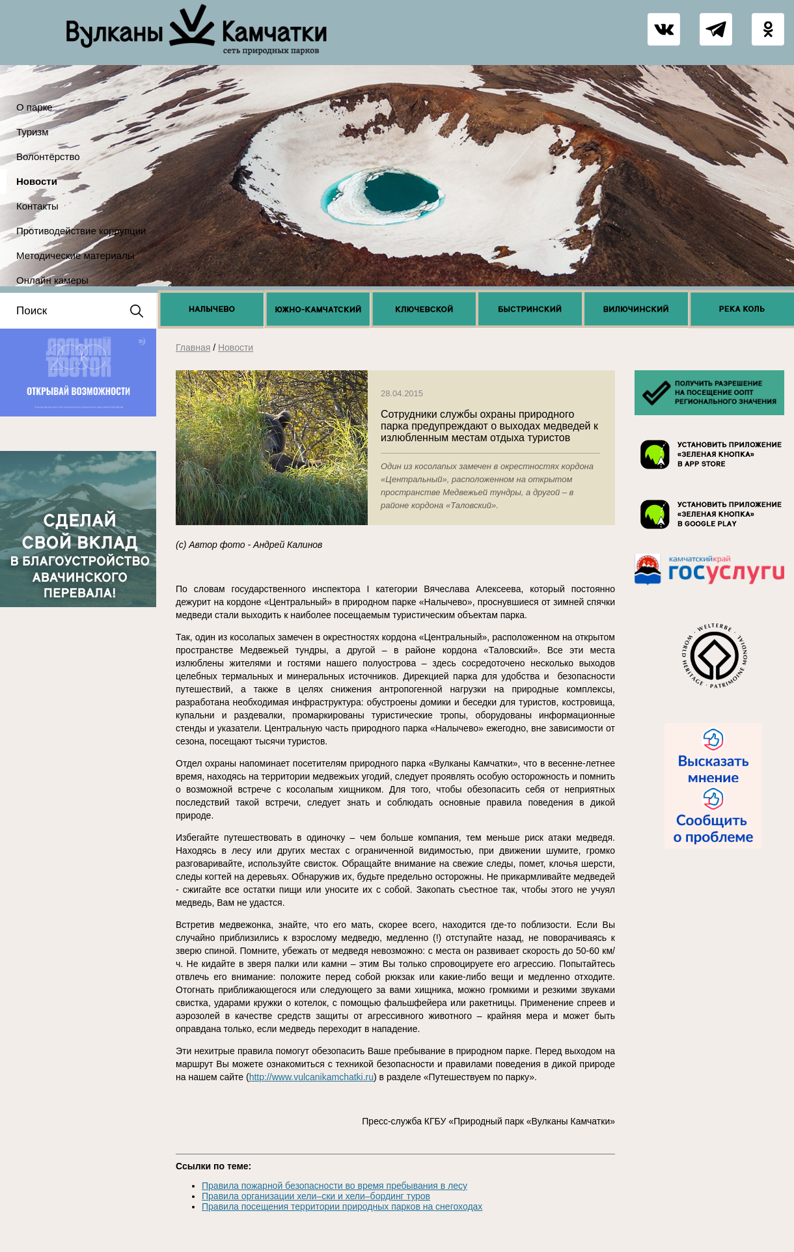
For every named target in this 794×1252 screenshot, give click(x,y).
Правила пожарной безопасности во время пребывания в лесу (334, 1185)
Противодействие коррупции (81, 230)
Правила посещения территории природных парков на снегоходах (342, 1206)
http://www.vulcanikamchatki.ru (311, 1077)
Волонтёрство (48, 156)
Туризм (32, 131)
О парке (34, 107)
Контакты (37, 205)
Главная (193, 347)
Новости (36, 181)
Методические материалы (75, 255)
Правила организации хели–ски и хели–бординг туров (316, 1196)
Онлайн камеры (52, 280)
